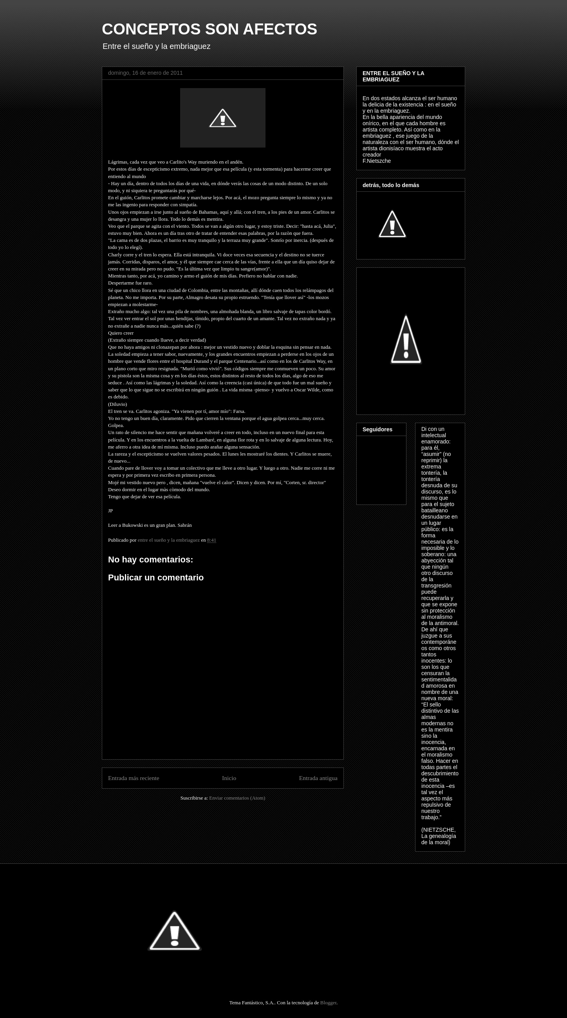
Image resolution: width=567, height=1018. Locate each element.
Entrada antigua (318, 778)
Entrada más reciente (133, 778)
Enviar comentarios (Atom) (237, 798)
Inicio (229, 778)
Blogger (328, 1002)
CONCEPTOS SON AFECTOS (209, 29)
